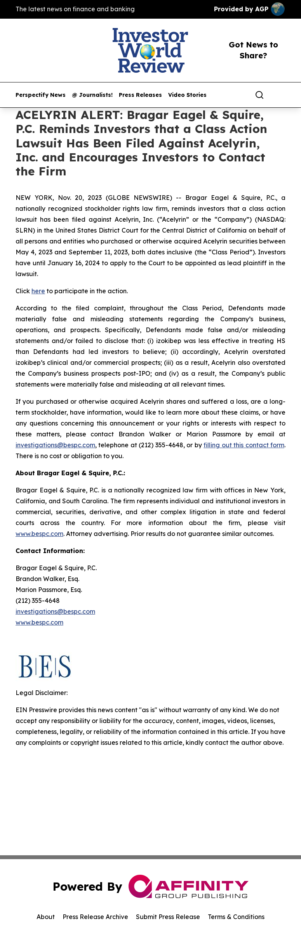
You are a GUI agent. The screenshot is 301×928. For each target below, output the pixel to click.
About (46, 917)
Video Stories (187, 95)
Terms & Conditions (236, 917)
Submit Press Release (168, 917)
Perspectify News (41, 95)
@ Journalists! (92, 95)
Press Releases (140, 95)
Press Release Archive (95, 917)
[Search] (259, 95)
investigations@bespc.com (55, 445)
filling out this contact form (244, 445)
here (38, 291)
